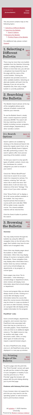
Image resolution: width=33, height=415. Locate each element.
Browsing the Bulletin (12, 35)
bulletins (11, 408)
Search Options (13, 32)
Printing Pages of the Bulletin (18, 37)
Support (6, 43)
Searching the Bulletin (13, 30)
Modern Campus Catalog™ (21, 413)
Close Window (26, 11)
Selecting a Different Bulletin (15, 28)
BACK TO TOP (28, 52)
